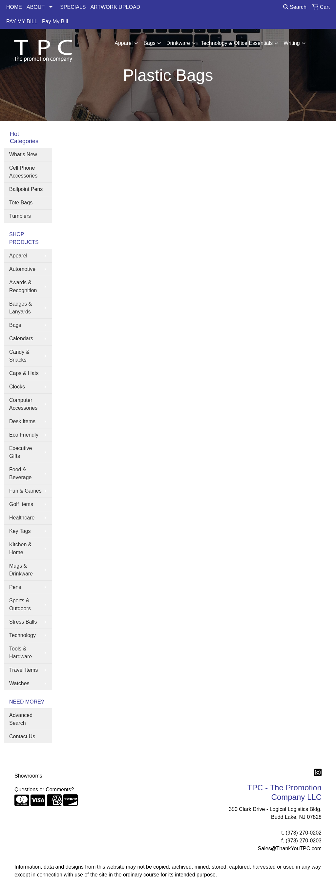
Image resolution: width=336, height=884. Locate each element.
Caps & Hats (24, 373)
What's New (23, 154)
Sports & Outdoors (20, 604)
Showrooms (28, 776)
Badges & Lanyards (20, 307)
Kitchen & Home (20, 548)
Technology (22, 635)
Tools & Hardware (20, 652)
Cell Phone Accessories (23, 172)
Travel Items (23, 670)
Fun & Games (25, 491)
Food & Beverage (20, 473)
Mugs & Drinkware (21, 569)
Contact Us (22, 736)
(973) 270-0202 (304, 833)
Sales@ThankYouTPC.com (290, 848)
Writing (292, 43)
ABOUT (36, 7)
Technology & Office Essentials (237, 43)
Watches (19, 683)
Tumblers (20, 216)
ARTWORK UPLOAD (115, 7)
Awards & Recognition (23, 286)
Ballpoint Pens (26, 189)
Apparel (124, 43)
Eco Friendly (23, 435)
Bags (149, 43)
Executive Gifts (20, 452)
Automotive (22, 269)
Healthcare (21, 517)
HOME (14, 7)
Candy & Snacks (19, 356)
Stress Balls (23, 622)
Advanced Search (20, 719)
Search (294, 7)
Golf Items (21, 504)
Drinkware (178, 43)
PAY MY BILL (21, 21)
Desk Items (22, 421)
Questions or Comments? (44, 789)
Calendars (21, 338)
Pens (15, 587)
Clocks (17, 386)
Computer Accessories (23, 404)
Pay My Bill (55, 21)
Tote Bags (20, 202)
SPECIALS (73, 7)
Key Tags (20, 531)
